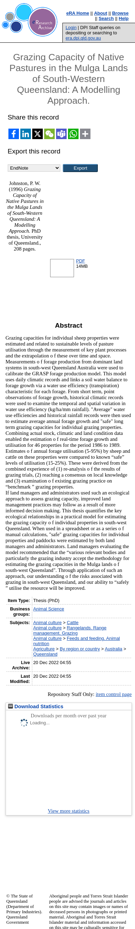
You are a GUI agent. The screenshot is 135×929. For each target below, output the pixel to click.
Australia (113, 648)
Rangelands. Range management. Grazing (70, 630)
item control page (114, 694)
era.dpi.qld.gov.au (83, 38)
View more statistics (68, 811)
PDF (80, 261)
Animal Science (48, 609)
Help (124, 18)
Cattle (72, 622)
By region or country (80, 648)
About (100, 13)
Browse (120, 13)
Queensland (45, 654)
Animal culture (47, 622)
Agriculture (44, 648)
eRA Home (77, 13)
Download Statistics (35, 706)
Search (106, 18)
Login (71, 27)
